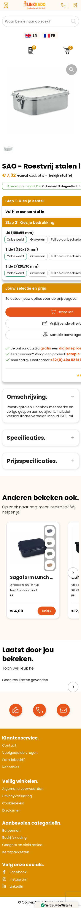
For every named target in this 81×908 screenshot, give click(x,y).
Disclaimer (11, 810)
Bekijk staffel (60, 175)
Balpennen (11, 830)
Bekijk (46, 610)
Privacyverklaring (17, 796)
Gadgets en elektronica (22, 844)
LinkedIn (12, 886)
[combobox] (36, 21)
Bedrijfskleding (14, 837)
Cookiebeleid (13, 803)
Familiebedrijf (13, 759)
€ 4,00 (16, 610)
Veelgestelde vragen (20, 752)
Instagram (14, 879)
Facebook (14, 872)
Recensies (10, 767)
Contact (9, 745)
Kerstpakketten (15, 852)
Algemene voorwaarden (22, 788)
